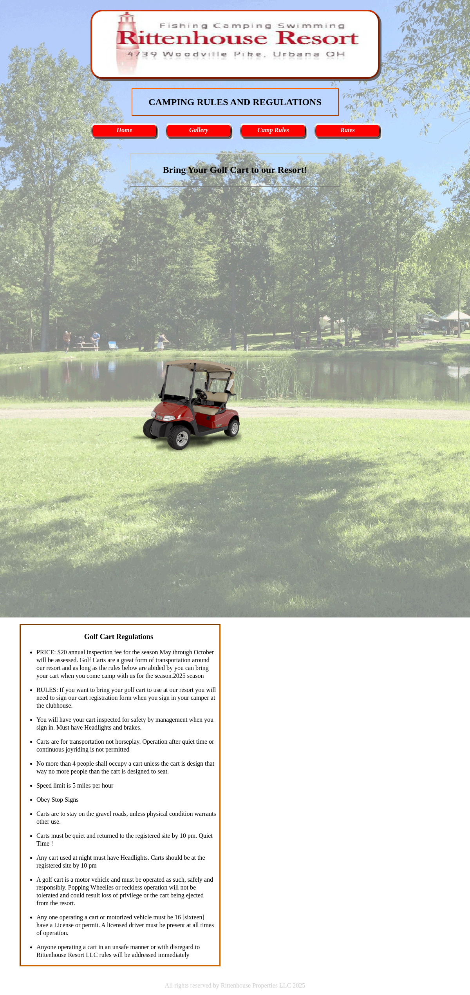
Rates (347, 130)
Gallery (198, 130)
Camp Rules (273, 130)
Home (124, 130)
